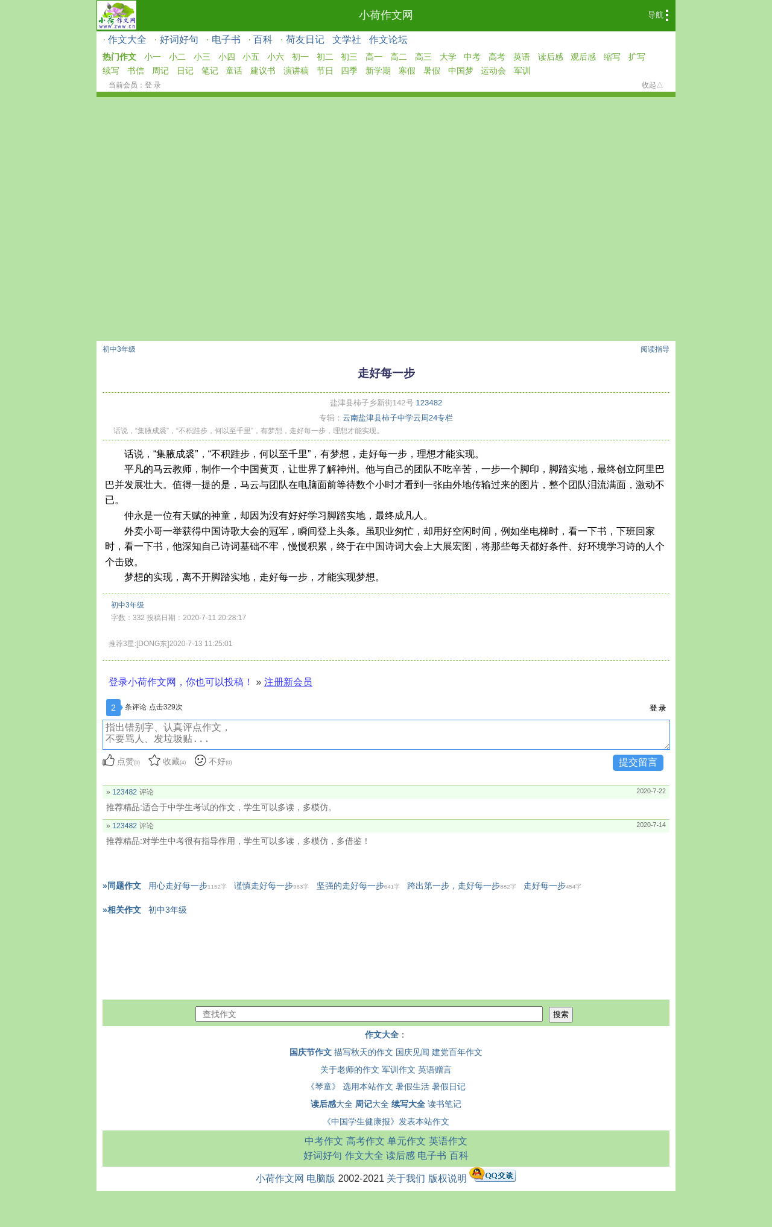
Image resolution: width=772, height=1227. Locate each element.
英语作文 (448, 1141)
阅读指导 (655, 349)
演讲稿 (296, 70)
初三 (349, 57)
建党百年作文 (457, 1052)
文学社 (346, 39)
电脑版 (320, 1178)
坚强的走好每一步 (358, 885)
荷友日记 (305, 39)
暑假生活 (412, 1086)
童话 (234, 70)
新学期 (378, 70)
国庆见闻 (412, 1052)
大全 (332, 1104)
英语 (521, 57)
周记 (160, 70)
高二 (398, 57)
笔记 (209, 70)
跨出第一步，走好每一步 (461, 885)
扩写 (636, 57)
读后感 (550, 57)
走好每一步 (552, 885)
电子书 (226, 39)
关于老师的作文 (349, 1069)
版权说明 (447, 1178)
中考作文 (324, 1141)
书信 (135, 70)
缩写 (612, 57)
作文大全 (127, 39)
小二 (177, 57)
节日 (325, 70)
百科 (263, 39)
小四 (226, 57)
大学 (448, 57)
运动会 (493, 70)
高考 (497, 57)
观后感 (583, 57)
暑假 (431, 70)
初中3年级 (119, 349)
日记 (185, 70)
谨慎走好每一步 (271, 885)
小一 (152, 57)
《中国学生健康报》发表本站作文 (386, 1121)
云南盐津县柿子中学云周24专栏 (398, 417)
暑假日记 (449, 1086)
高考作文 (365, 1141)
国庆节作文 (311, 1052)
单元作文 (406, 1141)
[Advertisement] (386, 250)
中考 (472, 57)
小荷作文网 (386, 15)
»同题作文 (122, 885)
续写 (111, 70)
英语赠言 (435, 1069)
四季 (349, 70)
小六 (275, 57)
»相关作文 (122, 910)
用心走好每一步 (187, 885)
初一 (300, 57)
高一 (373, 57)
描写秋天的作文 (363, 1052)
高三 (423, 57)
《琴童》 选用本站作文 (349, 1086)
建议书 (263, 70)
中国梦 (460, 70)
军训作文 (399, 1069)
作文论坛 (388, 39)
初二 (325, 57)
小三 (202, 57)
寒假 (407, 70)
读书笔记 (444, 1104)
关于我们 (406, 1178)
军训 (522, 70)
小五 (250, 57)
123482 (429, 402)
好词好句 (179, 39)
